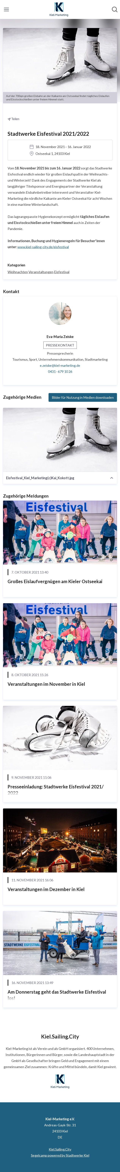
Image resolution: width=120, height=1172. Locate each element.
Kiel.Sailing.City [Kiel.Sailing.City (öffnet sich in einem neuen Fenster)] (60, 1149)
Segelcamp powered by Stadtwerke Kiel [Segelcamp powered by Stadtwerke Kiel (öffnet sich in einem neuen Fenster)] (60, 1155)
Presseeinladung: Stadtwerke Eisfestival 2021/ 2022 (56, 790)
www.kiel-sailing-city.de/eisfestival (43, 247)
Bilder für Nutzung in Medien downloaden (83, 397)
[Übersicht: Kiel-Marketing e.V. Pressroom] (58, 9)
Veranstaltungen (40, 272)
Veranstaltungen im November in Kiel (46, 684)
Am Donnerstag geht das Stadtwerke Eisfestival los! (57, 995)
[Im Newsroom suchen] (115, 9)
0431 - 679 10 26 (60, 371)
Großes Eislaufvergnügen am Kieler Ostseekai (55, 581)
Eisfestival (61, 272)
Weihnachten (18, 272)
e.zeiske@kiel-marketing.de (60, 365)
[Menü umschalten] (6, 9)
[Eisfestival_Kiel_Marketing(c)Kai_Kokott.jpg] (60, 440)
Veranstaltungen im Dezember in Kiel (46, 889)
